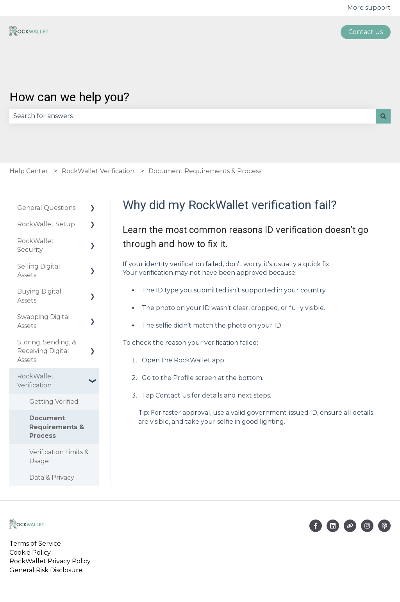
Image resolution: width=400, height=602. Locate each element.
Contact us (365, 32)
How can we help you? (69, 97)
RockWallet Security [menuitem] (35, 245)
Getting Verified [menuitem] (54, 401)
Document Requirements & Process (204, 171)
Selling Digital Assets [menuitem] (38, 271)
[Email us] (333, 526)
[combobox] (192, 116)
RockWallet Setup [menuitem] (46, 224)
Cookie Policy (30, 552)
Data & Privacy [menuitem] (51, 477)
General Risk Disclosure (45, 570)
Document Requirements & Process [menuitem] (56, 426)
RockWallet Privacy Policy (50, 561)
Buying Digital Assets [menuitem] (39, 296)
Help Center (28, 171)
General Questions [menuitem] (46, 207)
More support (369, 7)
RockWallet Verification (98, 171)
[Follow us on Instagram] (367, 526)
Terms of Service (36, 543)
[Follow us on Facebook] (315, 526)
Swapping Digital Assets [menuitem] (43, 321)
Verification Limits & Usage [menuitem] (59, 456)
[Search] (383, 116)
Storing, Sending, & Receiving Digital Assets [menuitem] (46, 351)
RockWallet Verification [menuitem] (35, 381)
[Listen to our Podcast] (384, 526)
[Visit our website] (350, 526)
